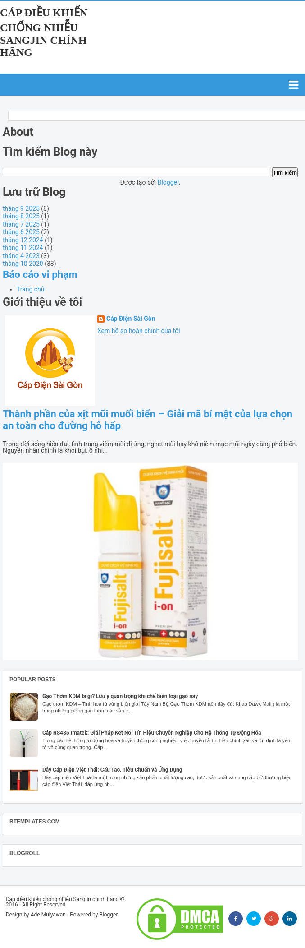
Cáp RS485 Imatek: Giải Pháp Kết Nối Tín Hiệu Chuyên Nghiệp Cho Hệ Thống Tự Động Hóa (151, 733)
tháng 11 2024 (23, 247)
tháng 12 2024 (23, 240)
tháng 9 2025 (21, 208)
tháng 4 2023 (21, 255)
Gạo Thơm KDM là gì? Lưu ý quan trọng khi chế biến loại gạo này (120, 696)
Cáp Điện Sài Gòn (130, 318)
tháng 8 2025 (21, 216)
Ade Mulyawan (48, 914)
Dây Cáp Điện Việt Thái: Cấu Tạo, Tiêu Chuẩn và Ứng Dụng (112, 770)
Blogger (168, 182)
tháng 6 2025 (21, 232)
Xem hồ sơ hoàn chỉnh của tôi (138, 330)
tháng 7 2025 (21, 224)
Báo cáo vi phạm (40, 274)
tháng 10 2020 (23, 263)
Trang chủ (31, 289)
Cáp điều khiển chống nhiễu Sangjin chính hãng (43, 32)
